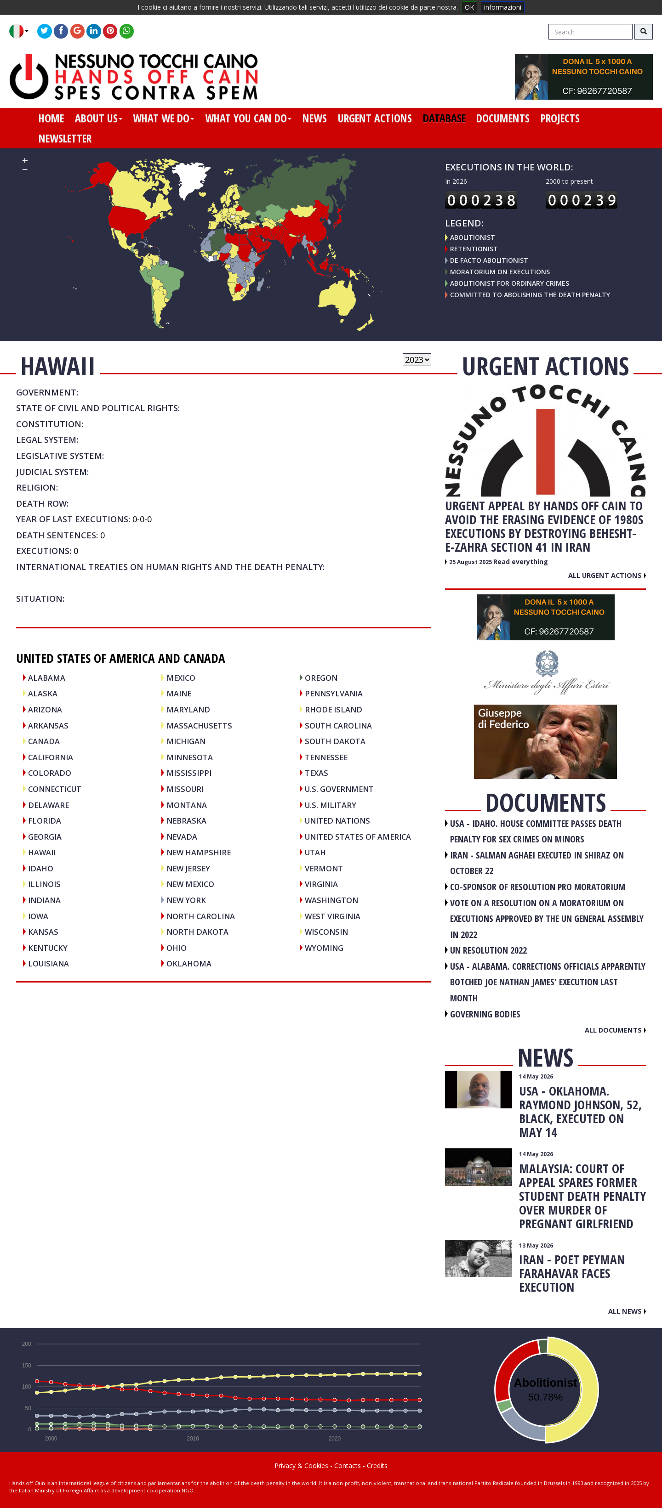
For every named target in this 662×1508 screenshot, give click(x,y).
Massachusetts (199, 725)
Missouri (185, 789)
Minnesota (189, 757)
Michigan (185, 741)
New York (186, 900)
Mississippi (188, 773)
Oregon (321, 677)
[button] (22, 31)
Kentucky (48, 948)
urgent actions (375, 118)
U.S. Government (339, 789)
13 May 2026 (536, 1245)
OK (469, 7)
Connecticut (54, 789)
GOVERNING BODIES (485, 1014)
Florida (44, 820)
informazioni (502, 7)
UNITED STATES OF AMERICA (358, 836)
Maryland (188, 709)
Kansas (43, 931)
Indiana (44, 900)
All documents (615, 1029)
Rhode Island (333, 709)
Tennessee (326, 757)
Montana (186, 805)
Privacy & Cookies (301, 1465)
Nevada (181, 836)
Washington (331, 900)
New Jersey (188, 868)
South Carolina (338, 725)
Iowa (38, 916)
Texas (316, 773)
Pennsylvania (334, 693)
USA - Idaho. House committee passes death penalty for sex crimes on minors (536, 831)
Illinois (44, 884)
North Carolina (200, 916)
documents (503, 118)
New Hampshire (198, 852)
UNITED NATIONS (337, 820)
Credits (377, 1465)
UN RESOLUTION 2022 (488, 950)
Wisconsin (326, 931)
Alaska (42, 693)
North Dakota (197, 931)
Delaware (48, 805)
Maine (178, 693)
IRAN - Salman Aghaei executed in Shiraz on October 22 (537, 863)
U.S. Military (330, 805)
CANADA (44, 741)
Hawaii (42, 852)
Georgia (45, 836)
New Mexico (190, 884)
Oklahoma (188, 963)
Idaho (40, 868)
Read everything (520, 561)
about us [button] (98, 118)
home (51, 118)
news (314, 118)
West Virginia (332, 916)
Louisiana (48, 963)
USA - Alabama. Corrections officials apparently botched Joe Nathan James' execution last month (547, 982)
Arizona (45, 709)
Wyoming (324, 948)
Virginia (321, 884)
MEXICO (180, 677)
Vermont (324, 868)
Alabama (46, 677)
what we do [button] (163, 118)
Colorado (49, 773)
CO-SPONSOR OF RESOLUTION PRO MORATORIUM (537, 887)
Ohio (176, 948)
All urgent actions (607, 575)
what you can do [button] (248, 118)
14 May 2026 (536, 1076)
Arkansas (48, 725)
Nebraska (186, 820)
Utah (315, 852)
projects (560, 118)
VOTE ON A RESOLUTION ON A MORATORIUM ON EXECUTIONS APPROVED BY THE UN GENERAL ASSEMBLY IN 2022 (547, 919)
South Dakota (335, 741)
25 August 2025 (471, 562)
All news (627, 1311)
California (50, 757)
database (444, 118)
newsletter (65, 138)
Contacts (347, 1465)
